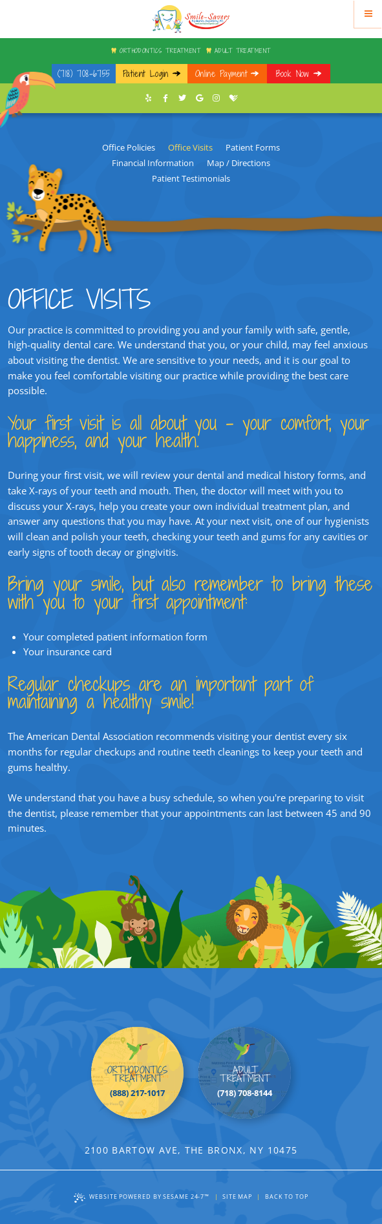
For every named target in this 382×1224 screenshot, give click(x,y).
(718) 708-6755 (84, 73)
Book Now (293, 73)
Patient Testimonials (191, 178)
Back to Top (286, 1196)
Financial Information (153, 163)
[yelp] (148, 98)
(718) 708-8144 (244, 1093)
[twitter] (182, 98)
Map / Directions (238, 163)
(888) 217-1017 (137, 1093)
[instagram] (216, 98)
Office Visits (190, 147)
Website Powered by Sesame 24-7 (141, 1197)
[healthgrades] (233, 98)
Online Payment (221, 73)
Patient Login (146, 73)
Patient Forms (253, 147)
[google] (199, 98)
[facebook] (165, 98)
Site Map (237, 1196)
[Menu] (368, 14)
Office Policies (128, 147)
